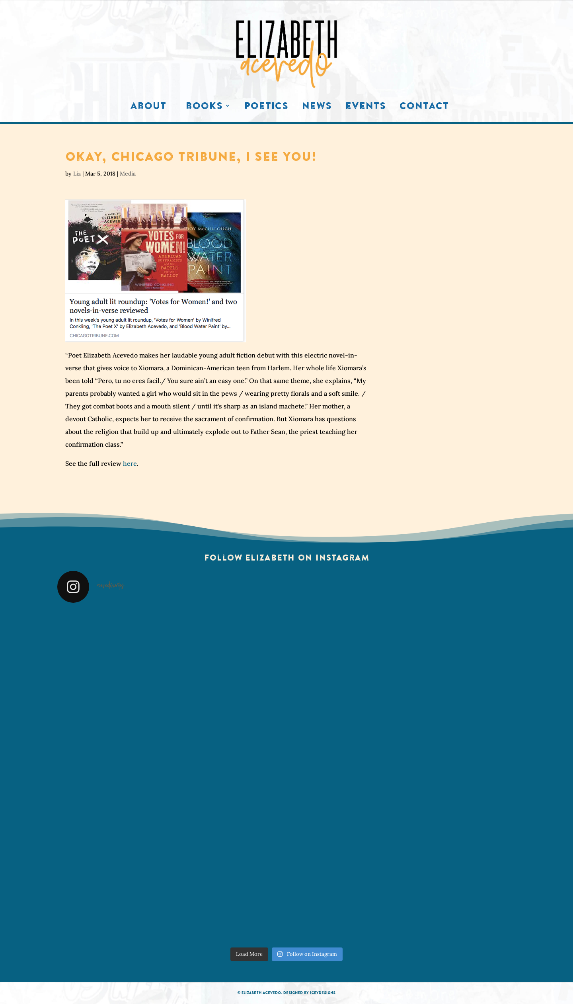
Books (204, 107)
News (317, 107)
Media (128, 173)
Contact (424, 107)
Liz (77, 173)
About (148, 107)
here (130, 463)
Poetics (266, 107)
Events (365, 107)
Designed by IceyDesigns (309, 992)
